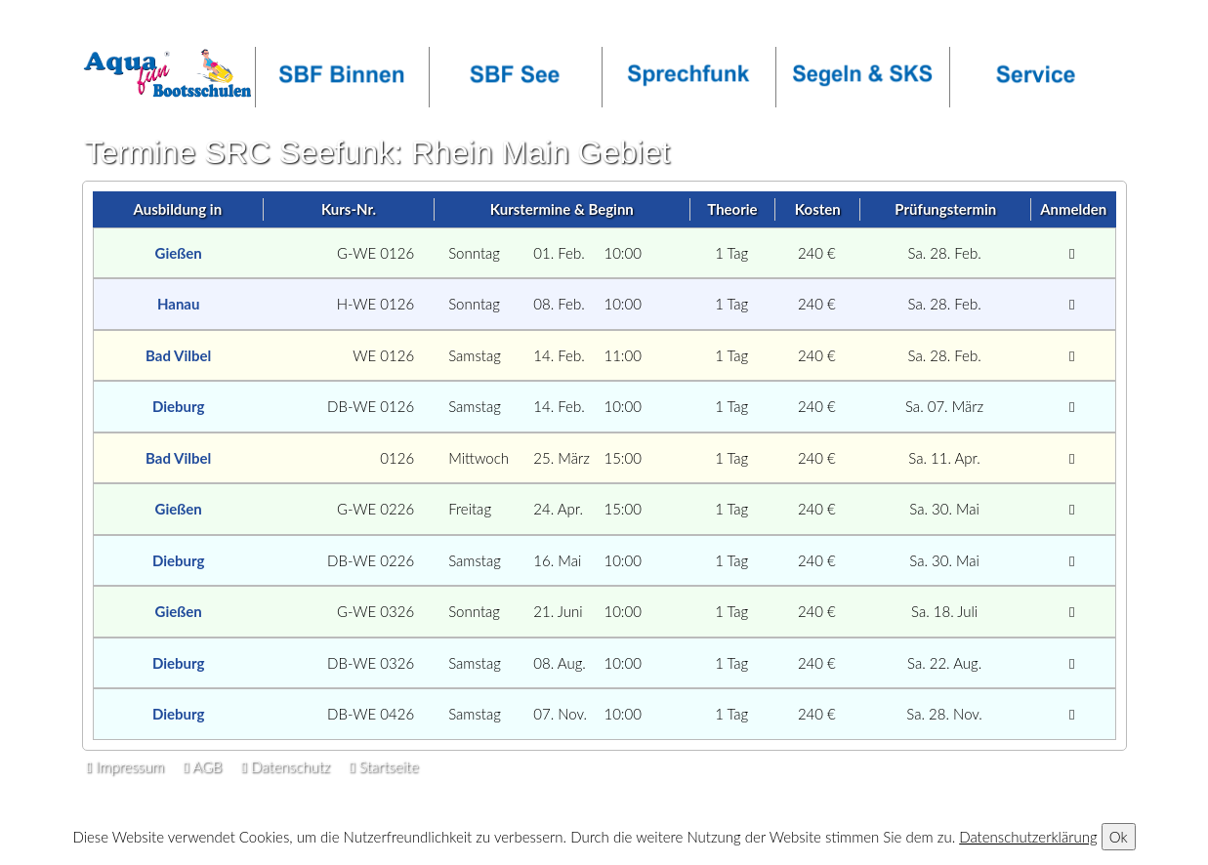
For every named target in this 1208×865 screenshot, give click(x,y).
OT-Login (326, 25)
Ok (1118, 836)
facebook (413, 25)
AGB (203, 766)
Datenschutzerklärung (1028, 836)
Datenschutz (285, 766)
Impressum (125, 766)
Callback (242, 25)
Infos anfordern (139, 25)
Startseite (384, 766)
